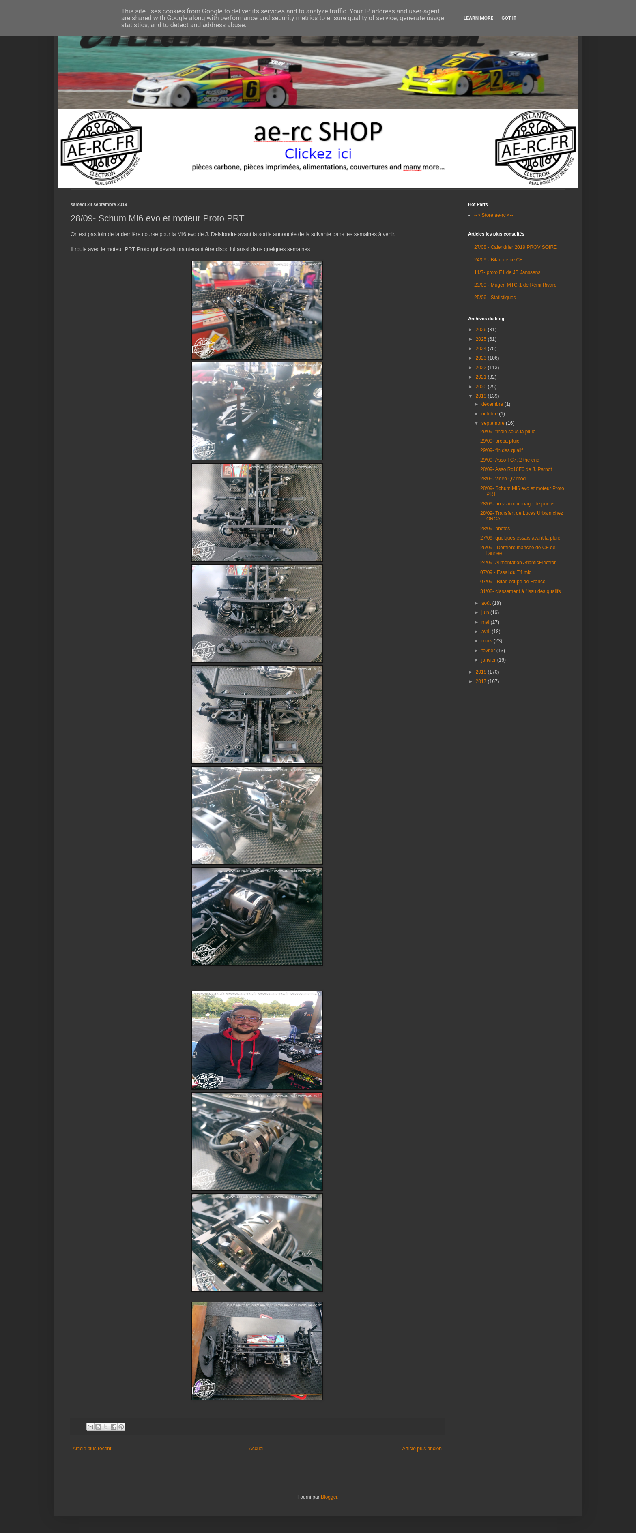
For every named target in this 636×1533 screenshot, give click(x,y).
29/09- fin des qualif (501, 450)
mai (486, 622)
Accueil (257, 1449)
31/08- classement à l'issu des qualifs (520, 591)
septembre (493, 423)
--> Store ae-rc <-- (493, 215)
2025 (482, 339)
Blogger (329, 1497)
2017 (482, 681)
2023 (482, 358)
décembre (493, 404)
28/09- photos (495, 528)
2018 (482, 672)
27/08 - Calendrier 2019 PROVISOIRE (515, 247)
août (486, 603)
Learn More (479, 18)
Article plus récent (92, 1449)
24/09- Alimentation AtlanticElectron (518, 562)
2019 (482, 396)
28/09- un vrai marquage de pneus (517, 504)
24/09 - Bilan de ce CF (498, 260)
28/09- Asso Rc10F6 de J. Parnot (516, 469)
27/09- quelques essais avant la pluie (520, 538)
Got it (508, 18)
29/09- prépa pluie (500, 441)
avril (486, 631)
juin (485, 612)
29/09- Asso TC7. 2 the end (509, 460)
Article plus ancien (422, 1449)
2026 (482, 329)
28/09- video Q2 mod (503, 479)
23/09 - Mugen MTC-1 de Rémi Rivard (515, 285)
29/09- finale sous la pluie (507, 432)
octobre (490, 414)
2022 (482, 367)
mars (487, 641)
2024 (482, 348)
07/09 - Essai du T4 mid (506, 572)
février (488, 650)
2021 (482, 377)
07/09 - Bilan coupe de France (513, 582)
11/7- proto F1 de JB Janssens (507, 272)
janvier (489, 660)
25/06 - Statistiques (495, 297)
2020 (482, 387)
